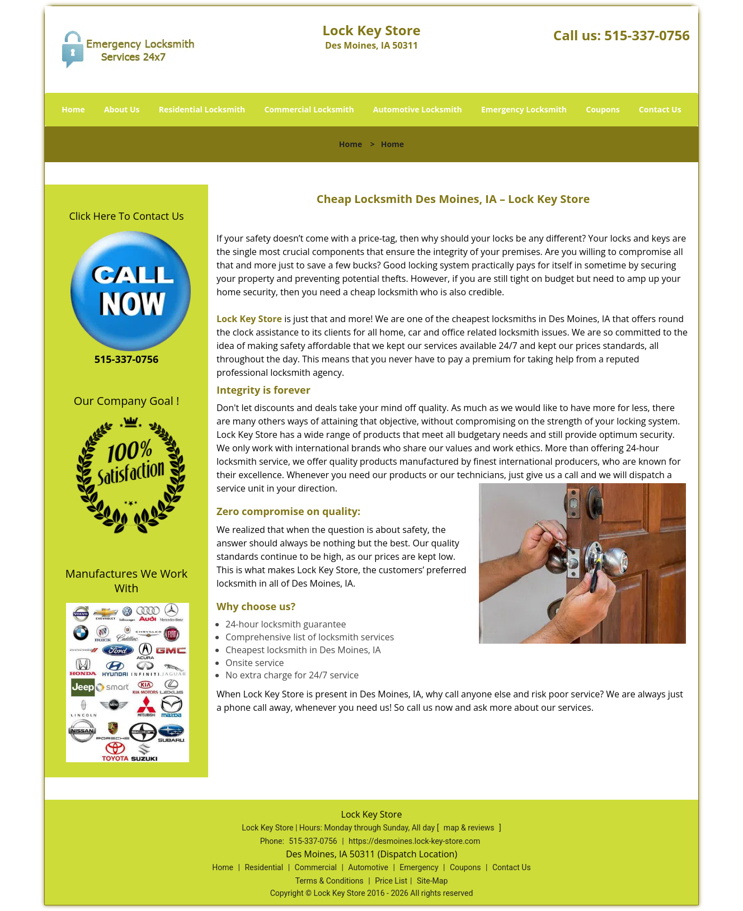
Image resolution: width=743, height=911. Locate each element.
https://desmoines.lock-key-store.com (414, 841)
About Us (122, 109)
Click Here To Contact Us (126, 216)
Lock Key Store (249, 319)
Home (73, 109)
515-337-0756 (647, 35)
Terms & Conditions (329, 880)
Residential (263, 867)
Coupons (602, 109)
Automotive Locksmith (417, 109)
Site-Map (432, 880)
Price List (391, 880)
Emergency (418, 867)
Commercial (316, 867)
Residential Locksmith (202, 109)
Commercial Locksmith (309, 109)
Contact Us (660, 109)
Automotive (368, 867)
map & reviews (470, 827)
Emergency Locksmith (524, 109)
